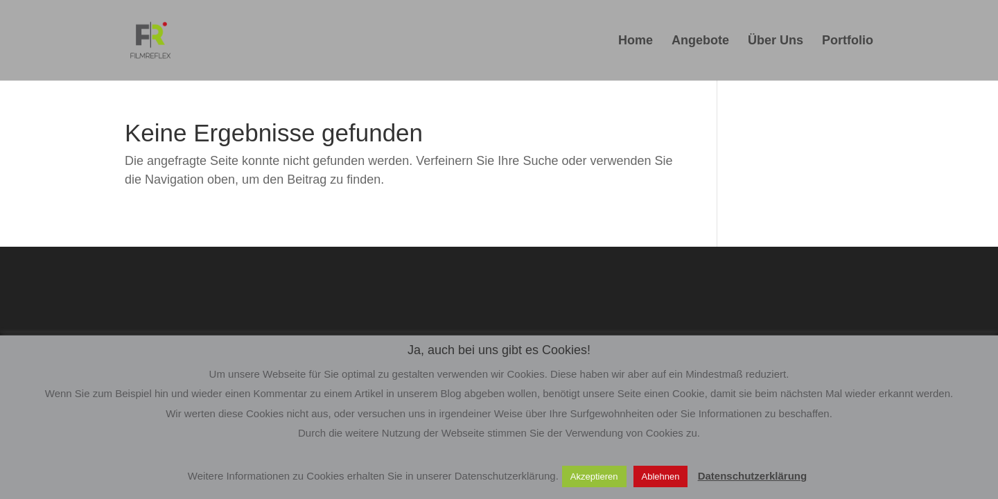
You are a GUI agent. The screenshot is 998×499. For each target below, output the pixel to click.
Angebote (700, 41)
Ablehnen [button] (661, 476)
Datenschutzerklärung (752, 476)
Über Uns (775, 41)
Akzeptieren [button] (594, 476)
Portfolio (847, 41)
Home (635, 41)
